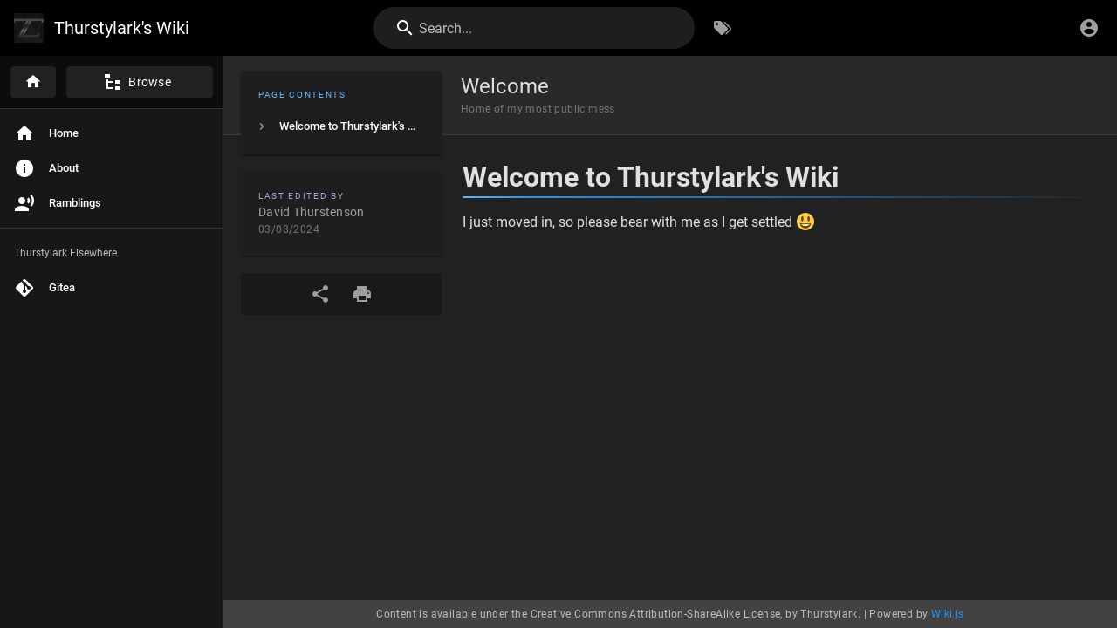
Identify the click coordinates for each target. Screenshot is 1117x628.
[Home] (33, 82)
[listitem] (341, 126)
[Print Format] (362, 294)
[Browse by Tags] (723, 28)
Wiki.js (947, 614)
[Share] (320, 294)
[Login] (1089, 28)
